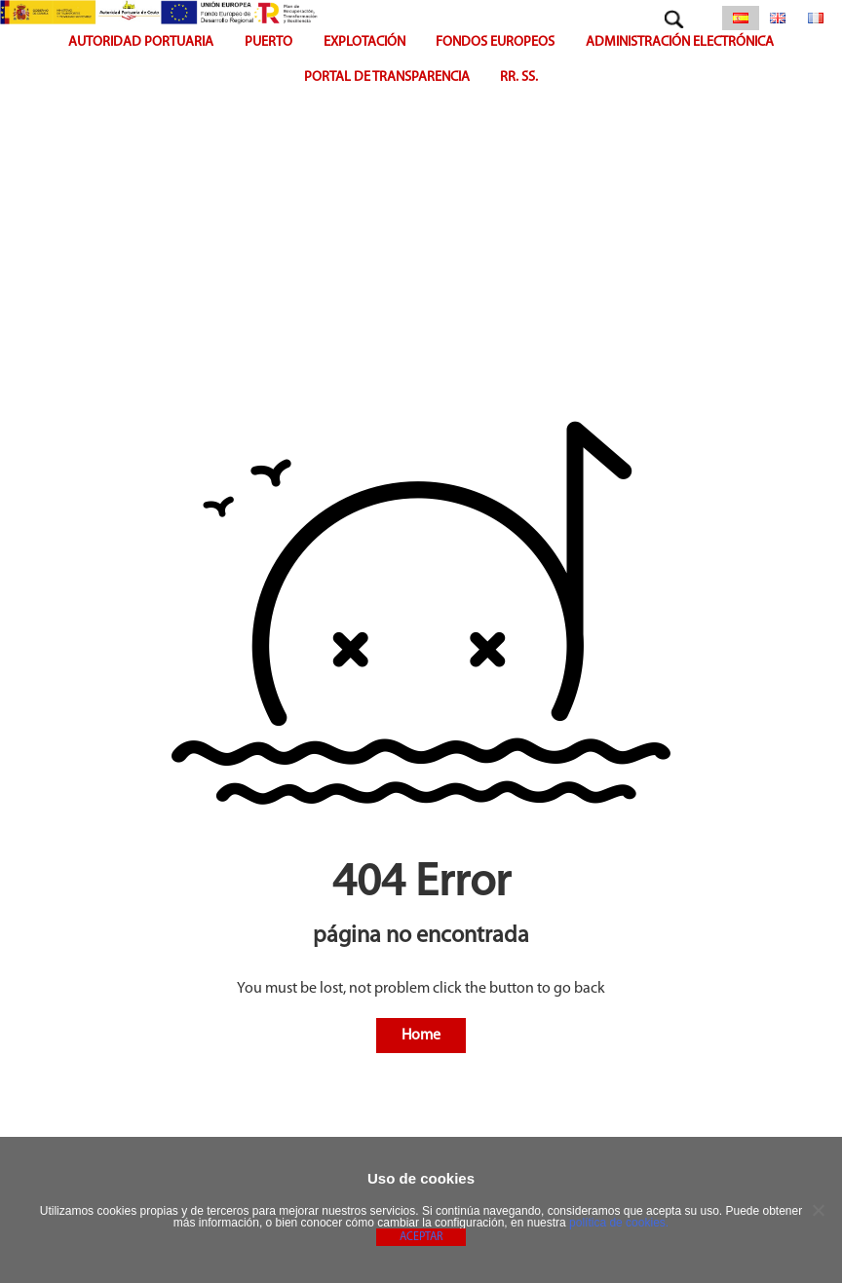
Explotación (364, 42)
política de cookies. (619, 1222)
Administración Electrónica (680, 42)
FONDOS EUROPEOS (495, 42)
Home (421, 1035)
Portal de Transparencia (387, 77)
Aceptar (421, 1237)
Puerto (268, 42)
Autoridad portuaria (140, 42)
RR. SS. (519, 77)
